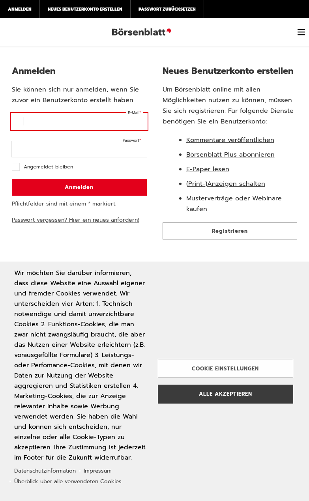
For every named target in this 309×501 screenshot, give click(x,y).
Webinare (267, 198)
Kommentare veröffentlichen (230, 140)
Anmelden (20, 9)
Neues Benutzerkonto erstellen (85, 9)
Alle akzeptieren (225, 394)
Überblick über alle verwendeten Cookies (68, 481)
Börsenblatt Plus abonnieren (230, 154)
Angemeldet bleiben (48, 166)
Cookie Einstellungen (225, 368)
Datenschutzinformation (45, 471)
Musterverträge (209, 198)
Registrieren (230, 231)
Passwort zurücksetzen (167, 9)
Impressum (98, 471)
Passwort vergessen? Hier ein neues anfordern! (75, 220)
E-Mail (133, 113)
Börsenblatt (141, 32)
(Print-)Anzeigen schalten (225, 184)
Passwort (131, 140)
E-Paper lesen (207, 169)
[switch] (301, 32)
